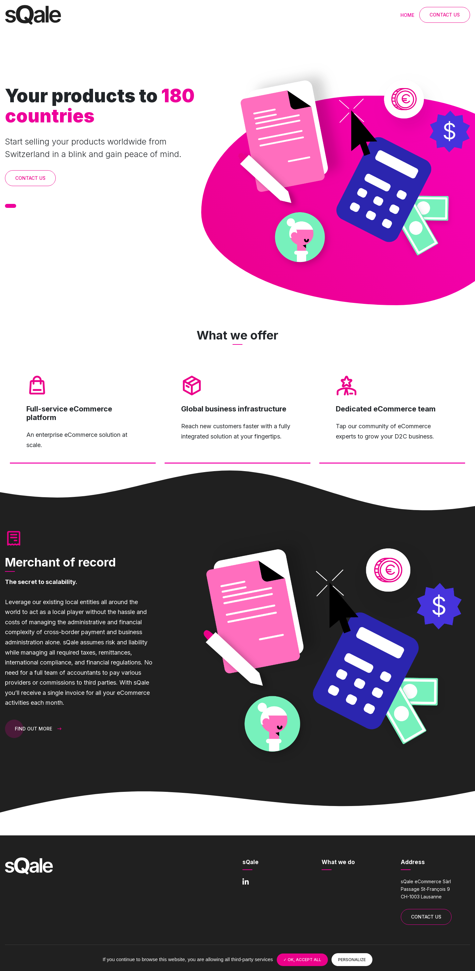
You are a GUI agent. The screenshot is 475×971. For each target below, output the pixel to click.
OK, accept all (302, 959)
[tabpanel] (354, 167)
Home (407, 15)
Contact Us (444, 15)
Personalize (352, 959)
